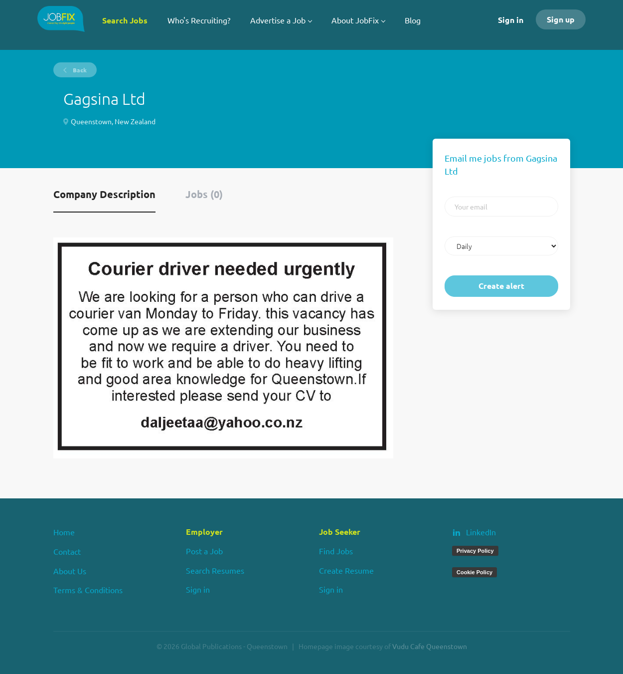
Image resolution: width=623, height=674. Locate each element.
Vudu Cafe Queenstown (429, 646)
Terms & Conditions (88, 590)
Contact (67, 551)
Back (79, 70)
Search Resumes (215, 570)
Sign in (510, 19)
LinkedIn (481, 532)
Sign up (561, 19)
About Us (69, 571)
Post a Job (204, 551)
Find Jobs (336, 551)
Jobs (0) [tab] (204, 194)
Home (64, 532)
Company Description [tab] (104, 194)
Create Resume (346, 570)
